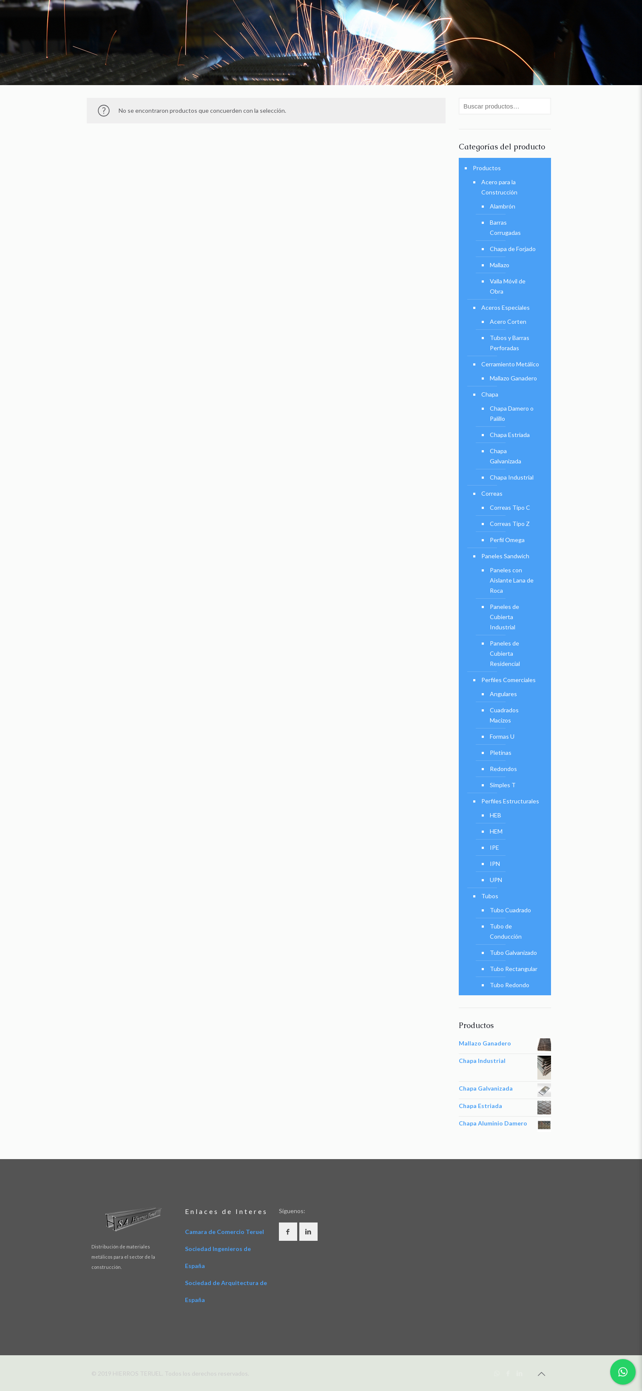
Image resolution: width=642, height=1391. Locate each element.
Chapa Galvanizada (505, 456)
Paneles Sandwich (505, 556)
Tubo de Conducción (506, 931)
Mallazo (499, 264)
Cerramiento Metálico (510, 364)
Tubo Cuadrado (510, 910)
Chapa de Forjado (513, 248)
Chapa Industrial (512, 477)
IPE (494, 847)
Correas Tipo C (510, 507)
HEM (496, 831)
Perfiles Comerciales (508, 679)
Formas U (502, 736)
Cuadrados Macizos (504, 715)
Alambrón (502, 206)
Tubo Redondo (509, 984)
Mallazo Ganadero (513, 378)
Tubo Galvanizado (513, 952)
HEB (495, 815)
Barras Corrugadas (505, 227)
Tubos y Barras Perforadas (509, 342)
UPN (496, 879)
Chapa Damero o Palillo (512, 413)
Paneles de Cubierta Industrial (504, 617)
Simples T (503, 784)
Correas (492, 493)
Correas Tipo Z (510, 523)
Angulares (503, 693)
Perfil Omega (507, 539)
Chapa (489, 394)
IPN (495, 863)
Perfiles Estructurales (510, 801)
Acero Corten (508, 321)
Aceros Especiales (505, 307)
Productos (487, 167)
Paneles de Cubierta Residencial (505, 653)
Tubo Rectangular (513, 968)
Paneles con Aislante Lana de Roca (512, 580)
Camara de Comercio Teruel (224, 1231)
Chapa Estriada (510, 434)
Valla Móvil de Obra (508, 286)
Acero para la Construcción (499, 187)
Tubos (489, 896)
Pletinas (500, 752)
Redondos (503, 768)
